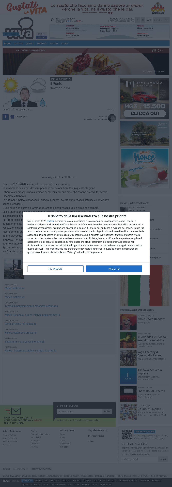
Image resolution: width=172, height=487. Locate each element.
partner (50, 221)
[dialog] (86, 243)
